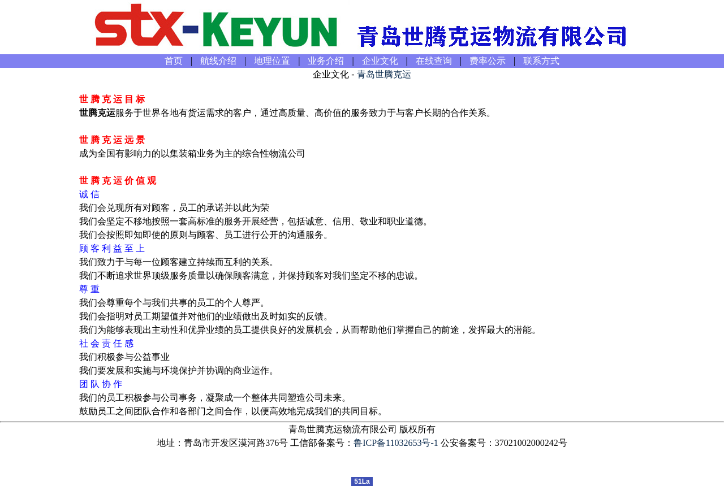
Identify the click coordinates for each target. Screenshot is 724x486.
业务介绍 (326, 61)
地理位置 (272, 61)
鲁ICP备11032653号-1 (396, 443)
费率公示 (487, 61)
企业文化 (380, 61)
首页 (174, 61)
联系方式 (541, 61)
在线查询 (434, 61)
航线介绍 (218, 61)
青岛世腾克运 (384, 74)
